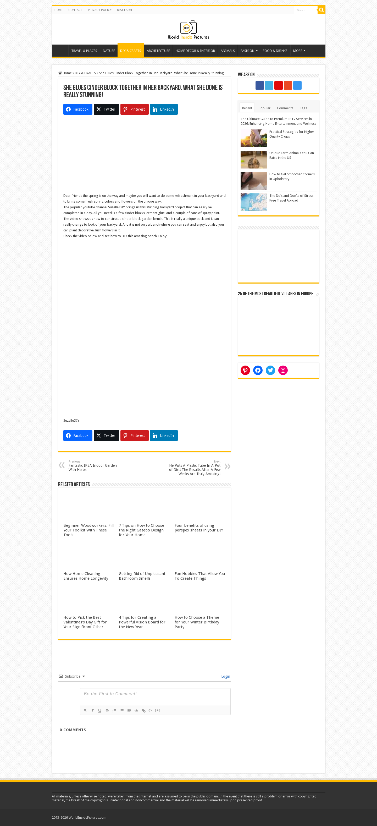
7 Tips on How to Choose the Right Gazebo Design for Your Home (141, 530)
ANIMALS (228, 51)
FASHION (247, 51)
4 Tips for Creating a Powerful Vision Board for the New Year (142, 622)
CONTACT (75, 10)
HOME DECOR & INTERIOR (195, 51)
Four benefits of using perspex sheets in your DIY (199, 527)
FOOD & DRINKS (275, 51)
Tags (303, 108)
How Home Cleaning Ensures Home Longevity (85, 576)
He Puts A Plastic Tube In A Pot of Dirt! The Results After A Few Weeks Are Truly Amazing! (193, 468)
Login (225, 676)
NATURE (109, 51)
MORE (297, 51)
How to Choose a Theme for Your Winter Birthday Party (197, 622)
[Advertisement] (144, 156)
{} (150, 710)
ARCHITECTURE (158, 51)
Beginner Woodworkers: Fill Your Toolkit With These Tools (88, 530)
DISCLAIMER (126, 10)
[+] (158, 710)
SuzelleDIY (71, 420)
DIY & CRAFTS (130, 51)
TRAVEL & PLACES (84, 51)
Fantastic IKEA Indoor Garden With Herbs (95, 466)
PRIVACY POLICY (100, 10)
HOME (58, 10)
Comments (285, 108)
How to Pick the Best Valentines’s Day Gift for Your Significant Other (85, 622)
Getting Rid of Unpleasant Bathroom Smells (142, 576)
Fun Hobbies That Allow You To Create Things (200, 576)
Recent (247, 108)
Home (61, 50)
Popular (264, 108)
